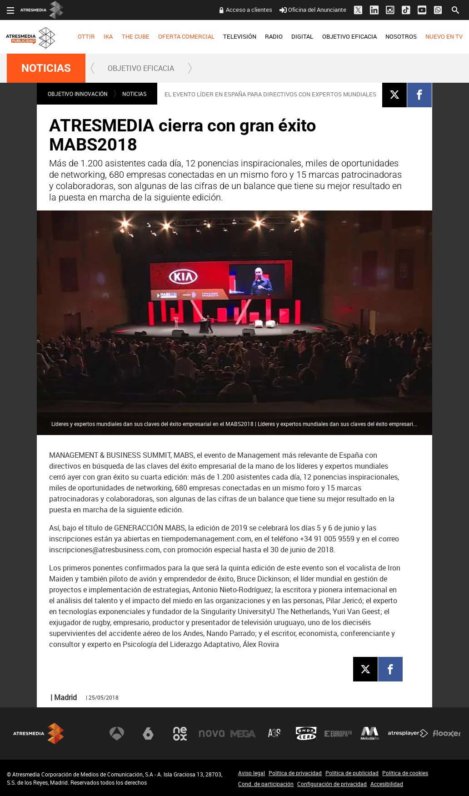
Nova (211, 734)
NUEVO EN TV (444, 36)
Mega (243, 734)
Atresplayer (408, 734)
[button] (92, 68)
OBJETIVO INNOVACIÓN (78, 93)
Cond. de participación (266, 783)
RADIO (274, 36)
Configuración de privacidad (332, 783)
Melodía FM (370, 734)
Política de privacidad (295, 772)
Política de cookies (405, 772)
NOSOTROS (401, 36)
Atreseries (275, 734)
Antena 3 (116, 734)
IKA (108, 36)
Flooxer (446, 734)
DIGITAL (302, 36)
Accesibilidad (386, 783)
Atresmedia (38, 733)
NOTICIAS (46, 68)
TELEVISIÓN (239, 36)
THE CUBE (136, 36)
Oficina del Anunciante (312, 9)
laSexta (148, 734)
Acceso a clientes (249, 9)
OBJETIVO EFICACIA (349, 36)
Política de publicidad (352, 772)
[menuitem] (87, 37)
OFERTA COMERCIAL (186, 36)
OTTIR (86, 36)
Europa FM (338, 734)
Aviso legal (251, 772)
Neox (180, 734)
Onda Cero (306, 734)
